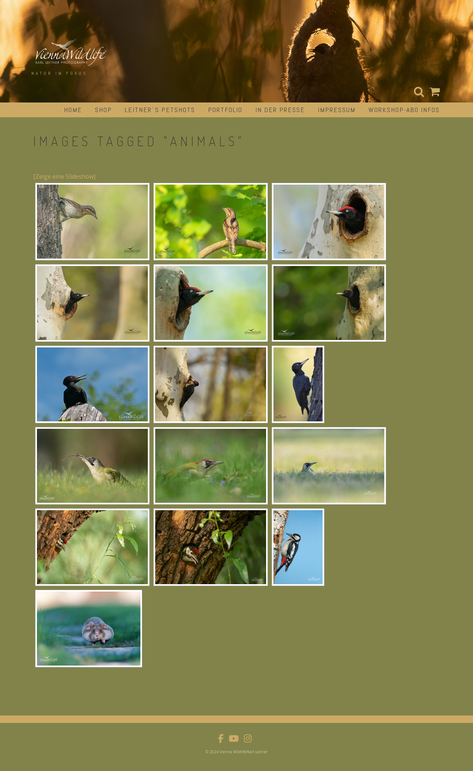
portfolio (225, 109)
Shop (103, 109)
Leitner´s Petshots (160, 109)
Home (73, 109)
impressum (336, 109)
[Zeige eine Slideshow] (64, 176)
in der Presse (280, 109)
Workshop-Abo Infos (404, 109)
